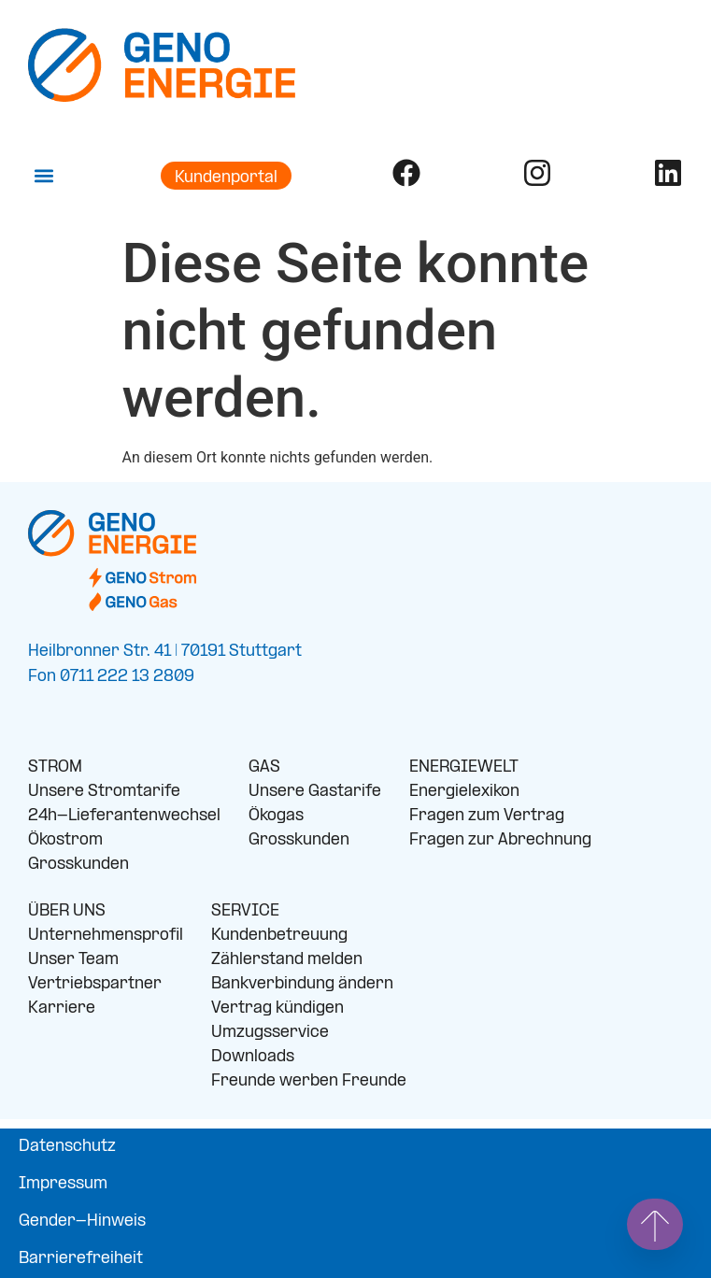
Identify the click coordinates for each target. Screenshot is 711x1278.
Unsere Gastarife (315, 792)
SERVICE (245, 911)
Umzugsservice (270, 1033)
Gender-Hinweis (82, 1221)
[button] (43, 176)
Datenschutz (67, 1147)
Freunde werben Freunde (308, 1081)
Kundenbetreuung (279, 935)
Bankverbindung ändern (302, 984)
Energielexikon (464, 792)
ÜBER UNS (67, 911)
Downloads (252, 1057)
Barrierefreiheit (81, 1259)
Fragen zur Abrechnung (500, 840)
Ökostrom (65, 840)
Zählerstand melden (287, 960)
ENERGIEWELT (464, 767)
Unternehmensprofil (105, 935)
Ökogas (276, 816)
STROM (55, 767)
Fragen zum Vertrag (486, 816)
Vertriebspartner (95, 984)
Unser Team (73, 960)
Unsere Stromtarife (104, 792)
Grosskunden (78, 864)
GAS (264, 767)
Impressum (63, 1184)
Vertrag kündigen (277, 1008)
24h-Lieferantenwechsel (124, 816)
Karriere (61, 1008)
